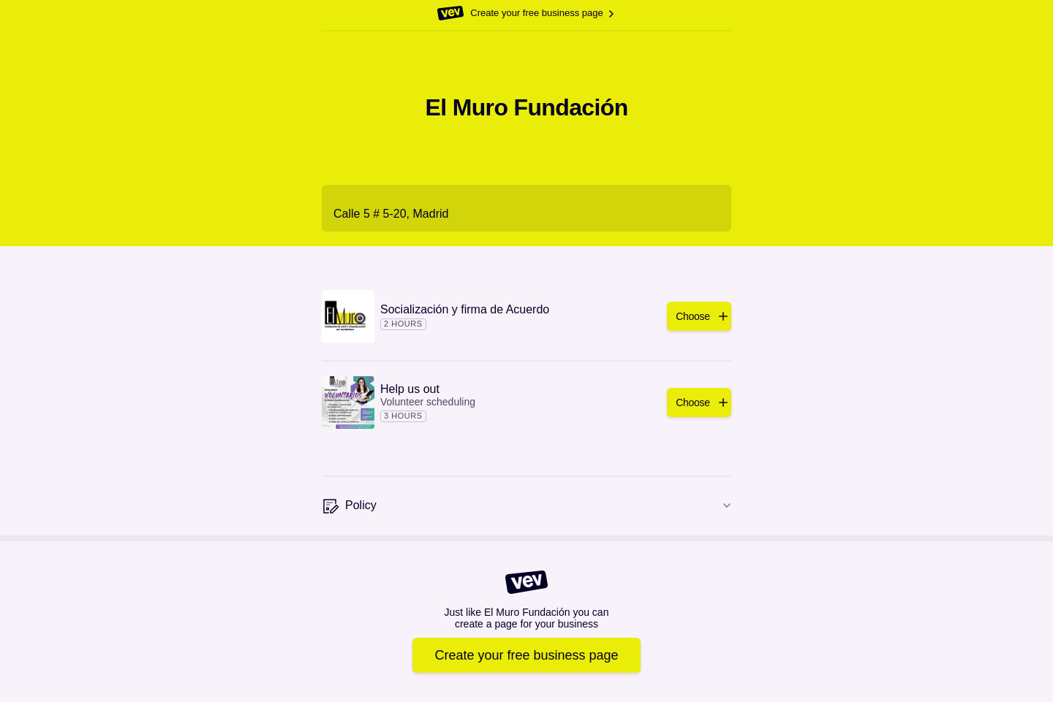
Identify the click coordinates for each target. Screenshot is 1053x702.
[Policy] (526, 506)
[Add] (699, 316)
